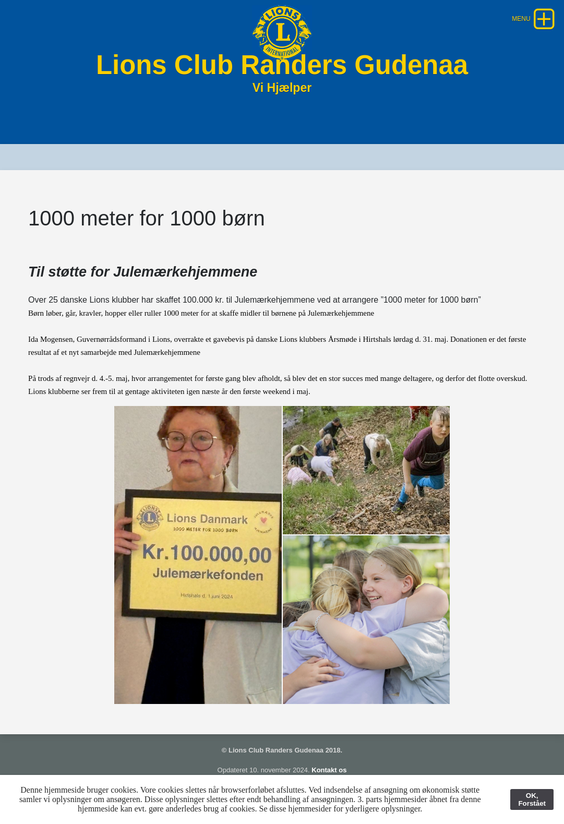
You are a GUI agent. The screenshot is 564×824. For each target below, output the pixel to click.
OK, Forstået (532, 799)
